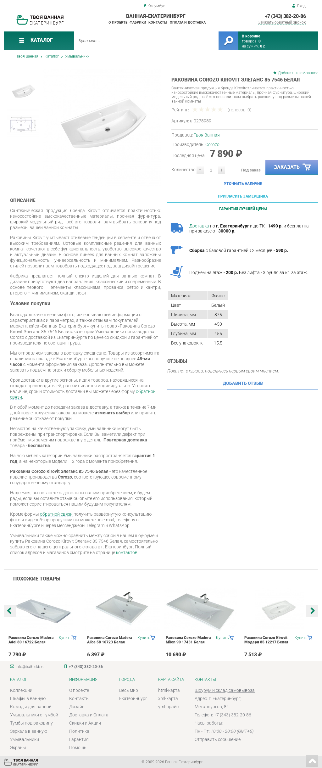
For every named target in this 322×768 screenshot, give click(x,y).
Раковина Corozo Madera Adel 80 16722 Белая (30, 640)
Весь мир (128, 690)
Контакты (157, 22)
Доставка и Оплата (88, 714)
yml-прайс (168, 706)
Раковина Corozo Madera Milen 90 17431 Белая (188, 640)
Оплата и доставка (188, 22)
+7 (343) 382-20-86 (285, 16)
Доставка (199, 225)
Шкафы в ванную (28, 698)
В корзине (251, 36)
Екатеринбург (133, 698)
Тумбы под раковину (31, 723)
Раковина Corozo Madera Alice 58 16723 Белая (109, 640)
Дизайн (77, 706)
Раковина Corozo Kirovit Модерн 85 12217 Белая (266, 640)
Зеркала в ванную (28, 731)
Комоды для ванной (31, 706)
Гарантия (79, 739)
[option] (102, 128)
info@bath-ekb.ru (30, 666)
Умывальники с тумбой (34, 714)
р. (263, 46)
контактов (126, 552)
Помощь (77, 747)
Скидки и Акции (85, 723)
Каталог (52, 56)
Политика (79, 731)
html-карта (169, 690)
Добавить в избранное (298, 73)
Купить (65, 638)
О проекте (117, 22)
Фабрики (138, 22)
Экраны (18, 747)
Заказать (293, 167)
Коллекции (21, 690)
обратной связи (56, 514)
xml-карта (168, 698)
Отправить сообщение (218, 739)
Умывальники (77, 56)
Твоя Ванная (27, 56)
